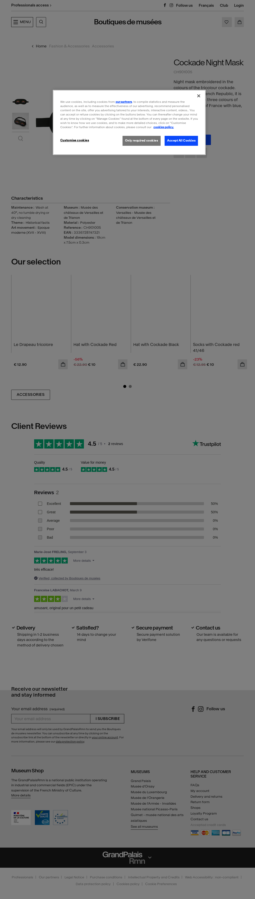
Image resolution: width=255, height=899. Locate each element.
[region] (129, 122)
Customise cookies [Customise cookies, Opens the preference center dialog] (74, 140)
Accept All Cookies (181, 140)
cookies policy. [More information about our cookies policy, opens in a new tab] (163, 127)
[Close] (198, 95)
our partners (124, 101)
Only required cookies (141, 140)
